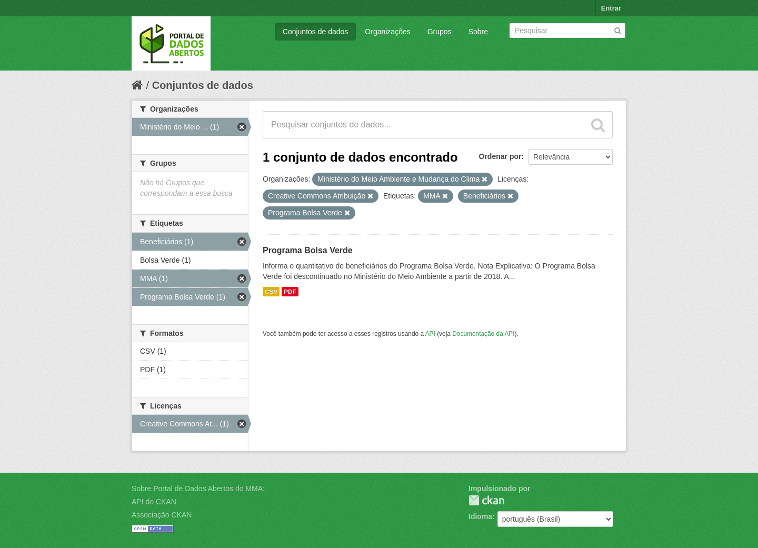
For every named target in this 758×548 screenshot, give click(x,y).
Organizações (387, 31)
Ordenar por (500, 156)
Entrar (611, 8)
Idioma (480, 516)
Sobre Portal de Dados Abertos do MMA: (198, 488)
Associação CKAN (162, 515)
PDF (290, 291)
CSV (271, 291)
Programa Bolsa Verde (308, 250)
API (430, 333)
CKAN (486, 500)
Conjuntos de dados (315, 31)
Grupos (439, 31)
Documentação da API (483, 333)
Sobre (478, 31)
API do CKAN (154, 501)
